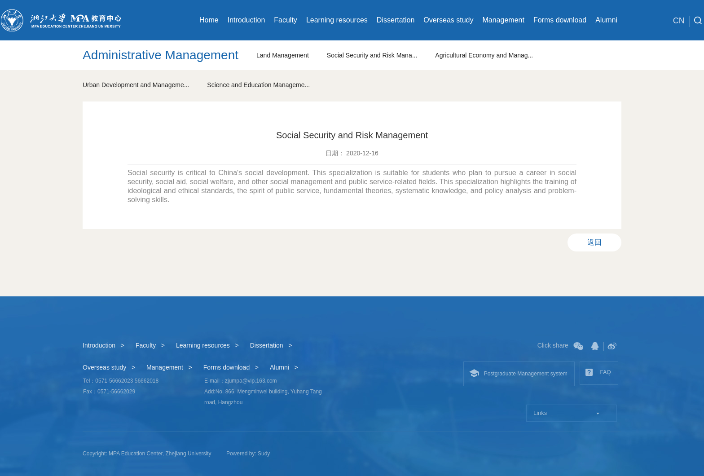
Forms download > (231, 367)
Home (209, 20)
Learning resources (337, 20)
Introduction (246, 20)
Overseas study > (109, 367)
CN (681, 21)
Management (503, 20)
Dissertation (395, 20)
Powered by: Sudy (248, 453)
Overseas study (448, 20)
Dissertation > (271, 345)
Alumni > (284, 367)
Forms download (559, 20)
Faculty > (150, 345)
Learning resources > (207, 345)
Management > (169, 367)
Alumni (606, 20)
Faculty (285, 20)
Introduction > (103, 345)
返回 (594, 242)
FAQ (598, 372)
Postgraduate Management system (518, 373)
